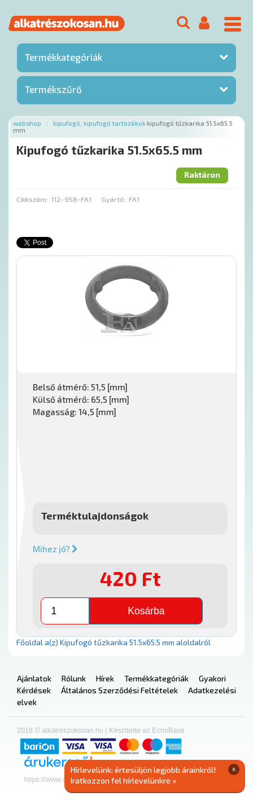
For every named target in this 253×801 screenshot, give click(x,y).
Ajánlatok (34, 678)
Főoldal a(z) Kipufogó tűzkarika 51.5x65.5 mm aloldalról (113, 642)
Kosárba (146, 611)
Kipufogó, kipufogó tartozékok (99, 123)
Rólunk (74, 678)
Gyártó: (114, 199)
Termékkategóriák (63, 57)
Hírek (105, 678)
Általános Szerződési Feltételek (119, 690)
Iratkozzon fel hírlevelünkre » (123, 780)
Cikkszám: (32, 199)
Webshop (27, 123)
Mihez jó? (55, 549)
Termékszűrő (53, 89)
